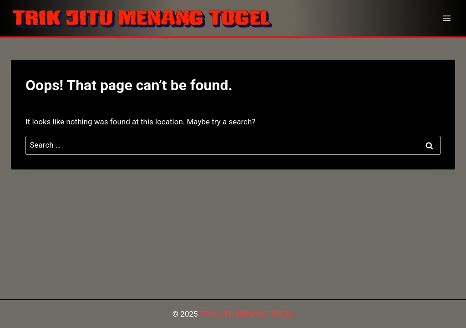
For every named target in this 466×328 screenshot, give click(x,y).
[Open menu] (446, 18)
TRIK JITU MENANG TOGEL (246, 313)
